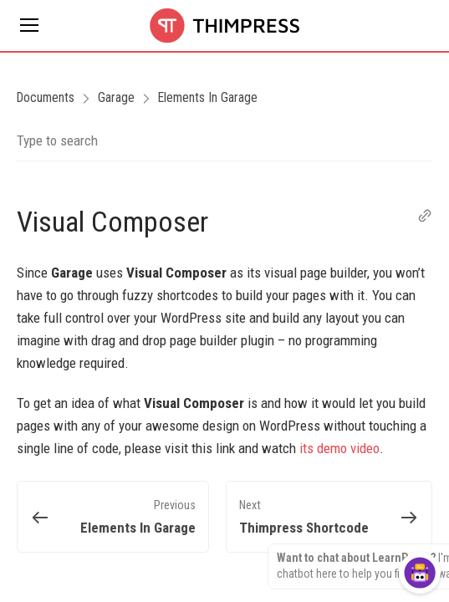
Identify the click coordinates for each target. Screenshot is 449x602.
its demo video (339, 448)
